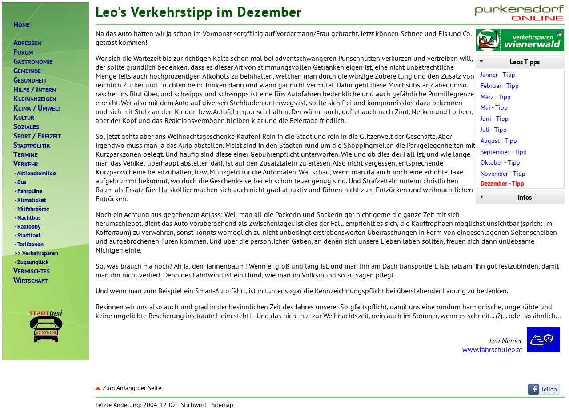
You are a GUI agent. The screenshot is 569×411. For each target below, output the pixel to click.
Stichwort (194, 405)
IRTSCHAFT (30, 280)
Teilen (549, 389)
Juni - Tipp (495, 119)
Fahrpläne (27, 191)
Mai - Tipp (494, 107)
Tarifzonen (28, 244)
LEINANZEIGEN (34, 98)
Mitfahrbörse (31, 209)
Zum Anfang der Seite (128, 388)
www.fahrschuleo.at (492, 349)
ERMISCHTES (31, 271)
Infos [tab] (505, 197)
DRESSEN (27, 42)
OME (21, 24)
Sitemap (222, 405)
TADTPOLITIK (31, 145)
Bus (19, 182)
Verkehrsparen (35, 253)
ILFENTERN (34, 89)
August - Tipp (499, 141)
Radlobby (26, 226)
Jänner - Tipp (498, 75)
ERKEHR (25, 164)
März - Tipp (496, 97)
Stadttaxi (26, 235)
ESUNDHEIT (30, 80)
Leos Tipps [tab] (509, 62)
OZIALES (26, 126)
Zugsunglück (30, 262)
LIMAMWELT (36, 108)
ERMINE (25, 154)
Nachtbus (26, 217)
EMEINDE (27, 70)
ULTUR (23, 117)
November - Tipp (503, 174)
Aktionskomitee (34, 173)
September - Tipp (504, 152)
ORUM (23, 52)
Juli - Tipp (494, 130)
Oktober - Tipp (500, 162)
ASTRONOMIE (32, 61)
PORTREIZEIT (37, 136)
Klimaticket (29, 200)
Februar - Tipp (500, 86)
